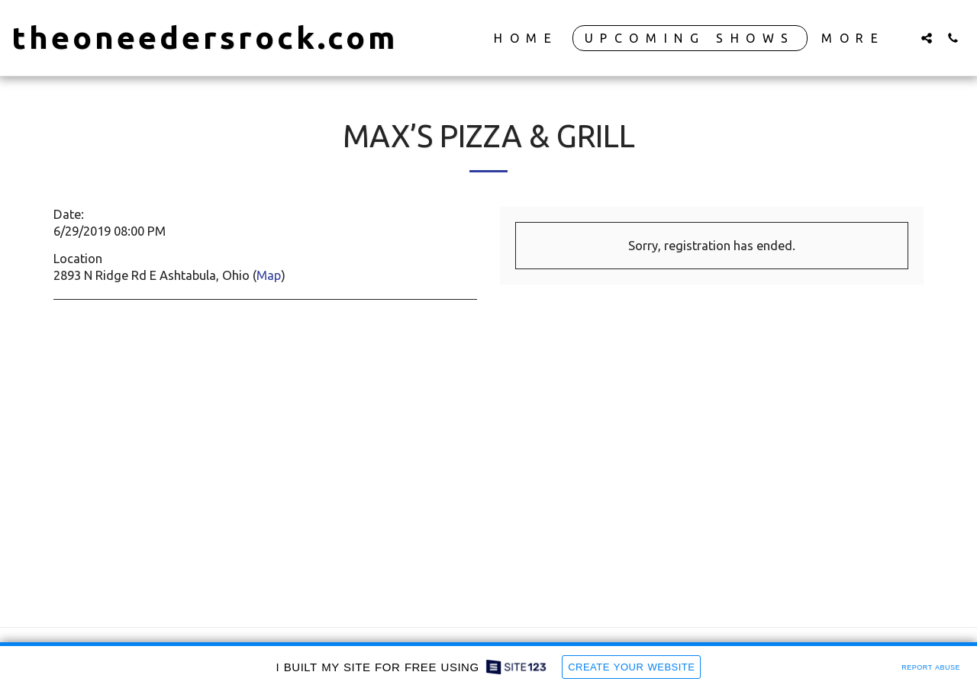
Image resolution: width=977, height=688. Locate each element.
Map (268, 275)
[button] (926, 37)
